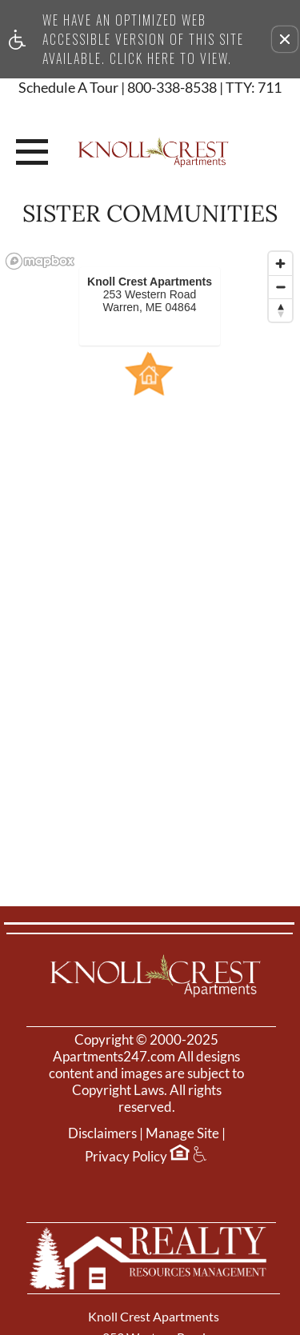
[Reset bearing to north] (280, 310)
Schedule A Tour (68, 88)
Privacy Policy (126, 1157)
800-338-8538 (204, 88)
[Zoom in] (280, 263)
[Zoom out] (280, 286)
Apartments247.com (114, 1057)
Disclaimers (102, 1133)
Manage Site (182, 1133)
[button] (285, 39)
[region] (150, 544)
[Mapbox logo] (40, 261)
